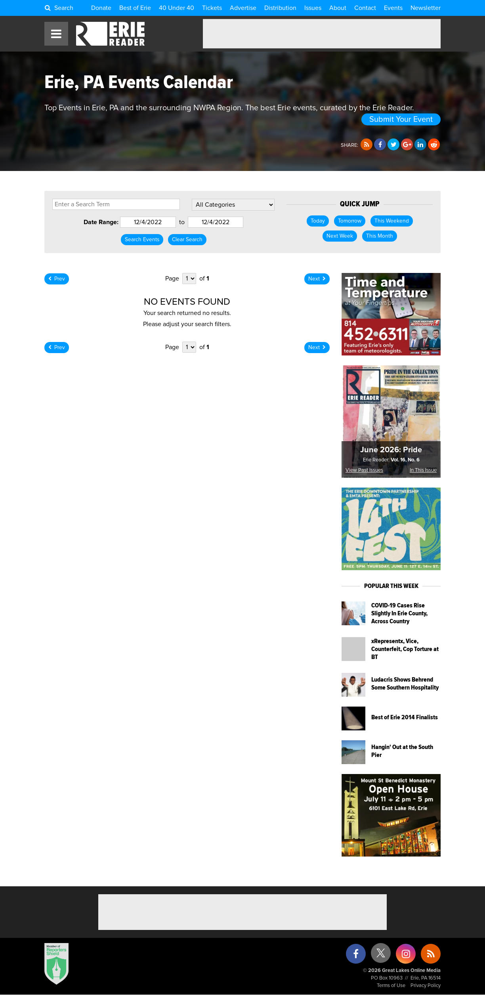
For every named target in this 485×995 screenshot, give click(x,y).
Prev (56, 279)
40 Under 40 (176, 8)
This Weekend (391, 221)
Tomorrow (349, 221)
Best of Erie (135, 8)
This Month (379, 236)
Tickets (212, 8)
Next (317, 279)
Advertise (243, 8)
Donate (101, 8)
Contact (365, 8)
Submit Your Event (401, 119)
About (337, 8)
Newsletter (426, 8)
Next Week (340, 236)
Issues (312, 8)
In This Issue (423, 470)
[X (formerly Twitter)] (381, 956)
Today (318, 221)
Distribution (280, 8)
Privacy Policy (426, 985)
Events (393, 8)
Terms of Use (391, 985)
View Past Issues (364, 470)
